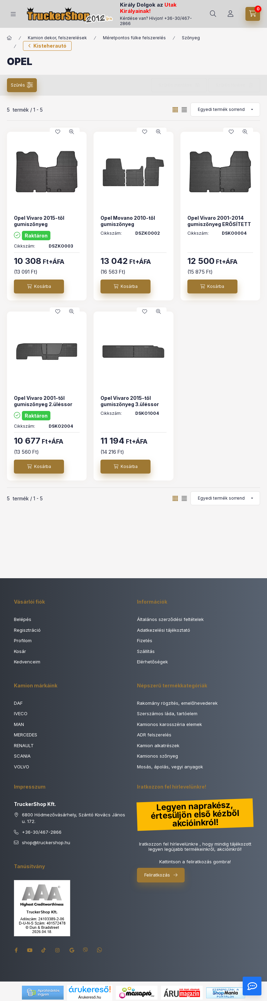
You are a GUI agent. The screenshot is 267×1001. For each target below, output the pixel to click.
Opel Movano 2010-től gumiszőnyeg (127, 221)
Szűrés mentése (175, 85)
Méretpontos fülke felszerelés (134, 37)
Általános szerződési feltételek (170, 619)
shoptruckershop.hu (46, 842)
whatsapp (99, 950)
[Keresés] (213, 14)
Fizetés (144, 640)
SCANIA (22, 756)
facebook (16, 950)
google (72, 950)
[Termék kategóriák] (13, 14)
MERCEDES (25, 734)
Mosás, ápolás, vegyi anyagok (170, 766)
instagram (58, 950)
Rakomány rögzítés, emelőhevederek (177, 703)
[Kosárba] (39, 286)
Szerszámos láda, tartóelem (167, 713)
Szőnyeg (191, 37)
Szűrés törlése (230, 85)
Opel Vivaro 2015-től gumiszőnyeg (39, 221)
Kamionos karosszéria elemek (169, 724)
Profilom (23, 640)
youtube (30, 950)
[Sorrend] (225, 109)
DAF (18, 703)
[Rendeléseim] (230, 14)
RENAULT (24, 745)
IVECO (20, 713)
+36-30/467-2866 (42, 832)
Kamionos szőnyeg (157, 756)
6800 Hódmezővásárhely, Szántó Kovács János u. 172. (73, 818)
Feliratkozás (157, 875)
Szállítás (146, 651)
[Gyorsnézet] (72, 132)
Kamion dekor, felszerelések (57, 37)
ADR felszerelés (154, 734)
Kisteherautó (49, 46)
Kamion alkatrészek (158, 745)
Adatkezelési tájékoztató (163, 630)
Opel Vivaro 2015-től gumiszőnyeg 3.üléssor (129, 401)
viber (85, 950)
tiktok (44, 950)
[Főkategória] (9, 38)
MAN (19, 724)
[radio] (184, 109)
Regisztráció (27, 630)
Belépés (22, 619)
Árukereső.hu (89, 997)
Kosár (20, 651)
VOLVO (21, 766)
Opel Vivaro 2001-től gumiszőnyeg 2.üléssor (43, 401)
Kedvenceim (27, 661)
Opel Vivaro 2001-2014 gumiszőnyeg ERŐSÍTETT (219, 221)
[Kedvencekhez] (58, 132)
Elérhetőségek (152, 661)
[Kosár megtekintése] (252, 14)
